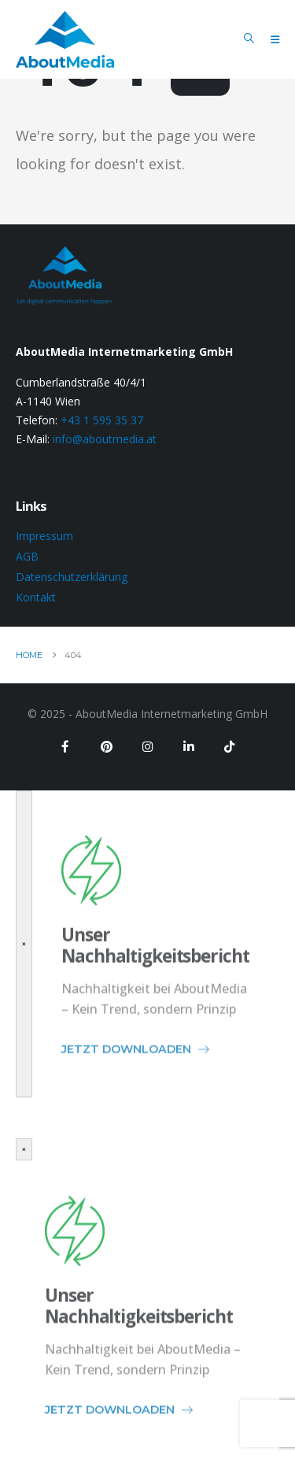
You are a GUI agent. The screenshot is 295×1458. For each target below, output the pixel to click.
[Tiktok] (229, 746)
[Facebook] (65, 746)
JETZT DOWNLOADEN (136, 1058)
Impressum (44, 535)
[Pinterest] (106, 746)
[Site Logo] (65, 39)
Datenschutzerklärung (71, 576)
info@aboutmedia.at (105, 438)
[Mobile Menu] (275, 39)
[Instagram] (147, 746)
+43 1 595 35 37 (102, 420)
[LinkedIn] (188, 746)
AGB (27, 556)
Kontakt (36, 597)
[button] (249, 38)
